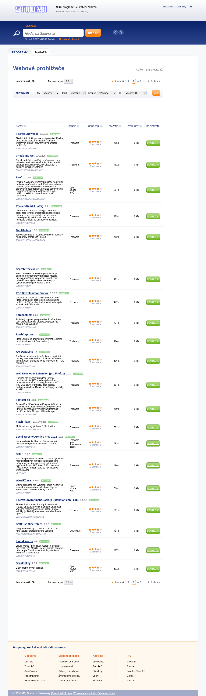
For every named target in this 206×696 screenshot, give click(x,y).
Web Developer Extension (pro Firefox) (40, 373)
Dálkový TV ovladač (69, 671)
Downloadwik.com (62, 693)
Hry (129, 655)
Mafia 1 (130, 680)
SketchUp (97, 671)
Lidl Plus (28, 661)
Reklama (168, 6)
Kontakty (181, 6)
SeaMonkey (23, 563)
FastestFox (23, 399)
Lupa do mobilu (66, 666)
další (156, 81)
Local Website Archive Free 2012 (36, 436)
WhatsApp (98, 680)
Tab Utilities (23, 230)
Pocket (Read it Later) (29, 206)
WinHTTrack (23, 480)
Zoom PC (29, 666)
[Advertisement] (88, 109)
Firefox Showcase (27, 133)
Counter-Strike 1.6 (136, 671)
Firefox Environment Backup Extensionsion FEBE (47, 499)
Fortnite (130, 666)
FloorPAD (97, 666)
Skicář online (30, 671)
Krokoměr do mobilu (69, 661)
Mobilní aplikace (69, 655)
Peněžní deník (31, 676)
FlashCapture (24, 334)
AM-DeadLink (24, 351)
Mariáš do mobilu (67, 680)
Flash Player (24, 421)
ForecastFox (24, 314)
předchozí (119, 81)
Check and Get (25, 155)
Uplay (95, 676)
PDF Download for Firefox (32, 293)
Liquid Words (24, 541)
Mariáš (130, 676)
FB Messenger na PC (35, 680)
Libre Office (98, 661)
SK (191, 6)
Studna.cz (31, 25)
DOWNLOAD (153, 143)
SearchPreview (25, 269)
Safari (19, 454)
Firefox (20, 177)
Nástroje (98, 655)
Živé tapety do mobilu (69, 676)
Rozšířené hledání (69, 39)
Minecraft (131, 661)
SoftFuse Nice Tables (29, 524)
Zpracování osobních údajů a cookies (94, 693)
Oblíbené (30, 655)
